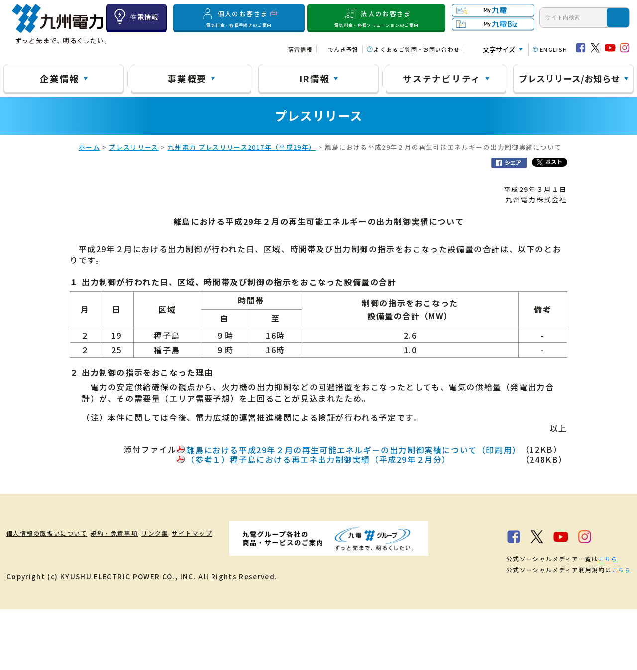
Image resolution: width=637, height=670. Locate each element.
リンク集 (194, 534)
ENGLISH (554, 49)
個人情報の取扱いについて (52, 534)
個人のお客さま (239, 17)
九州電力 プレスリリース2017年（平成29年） (242, 148)
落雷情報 (300, 49)
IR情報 (314, 78)
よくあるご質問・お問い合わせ (417, 49)
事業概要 (187, 78)
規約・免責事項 (138, 534)
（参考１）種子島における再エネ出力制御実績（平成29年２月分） (318, 460)
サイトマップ (246, 534)
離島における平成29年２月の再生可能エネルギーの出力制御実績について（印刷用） (353, 451)
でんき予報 (343, 49)
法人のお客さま (376, 17)
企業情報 (59, 78)
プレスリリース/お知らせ (569, 78)
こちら (139, 619)
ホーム (89, 148)
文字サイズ (499, 49)
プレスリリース (134, 148)
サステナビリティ (442, 78)
